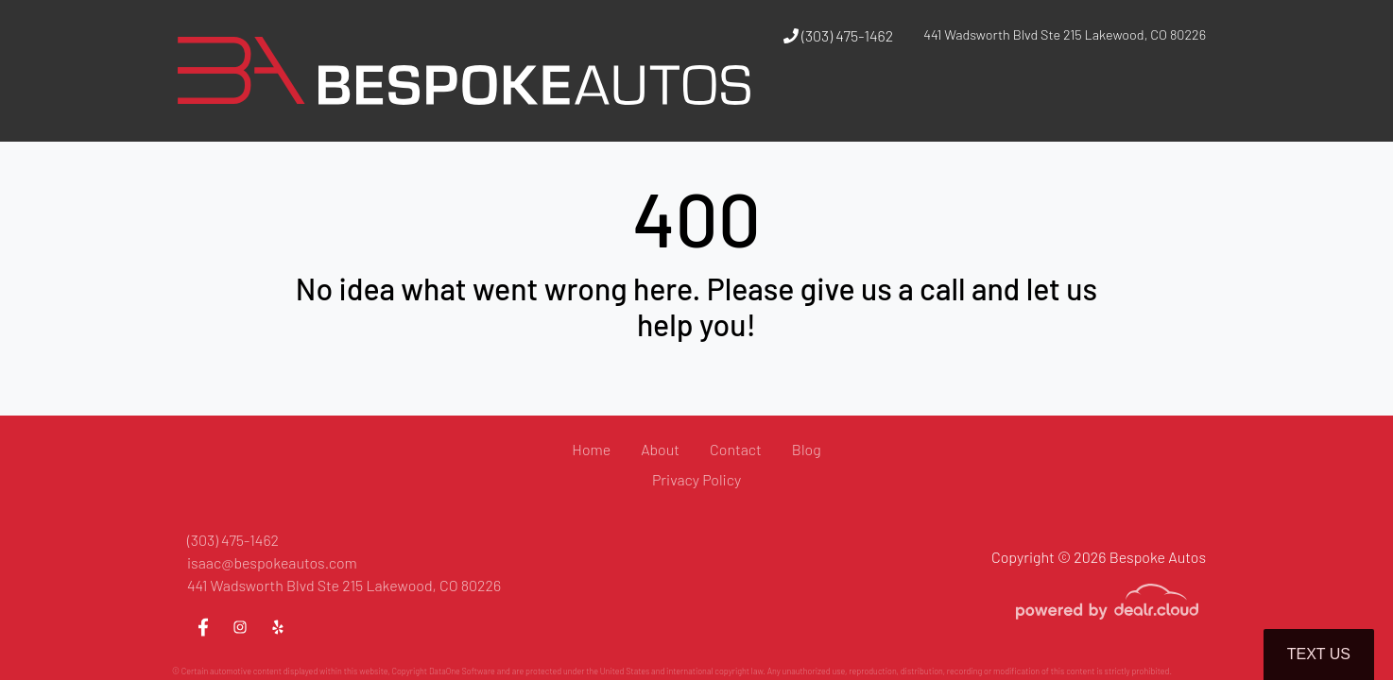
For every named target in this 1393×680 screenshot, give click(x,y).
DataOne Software (462, 671)
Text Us (1318, 654)
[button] (886, 107)
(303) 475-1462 (838, 35)
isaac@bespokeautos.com (272, 562)
